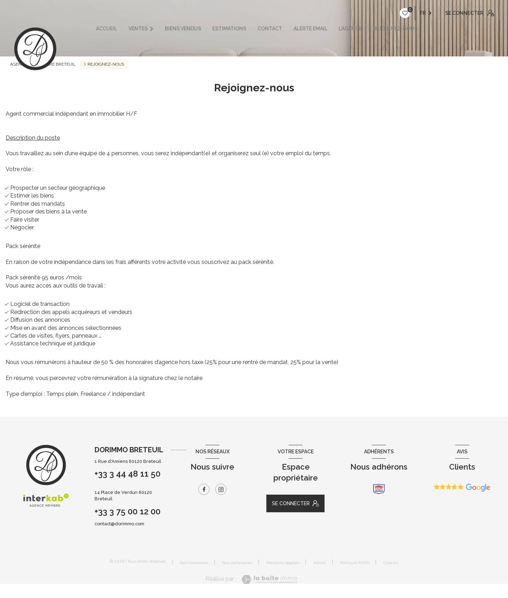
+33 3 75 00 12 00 (128, 511)
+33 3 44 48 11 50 (128, 474)
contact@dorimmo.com (119, 523)
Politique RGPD (354, 562)
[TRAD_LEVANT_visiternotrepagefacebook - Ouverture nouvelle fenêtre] (204, 489)
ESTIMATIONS (229, 28)
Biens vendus (183, 28)
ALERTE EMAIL (310, 28)
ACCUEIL (106, 28)
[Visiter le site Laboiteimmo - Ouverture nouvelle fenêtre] (269, 579)
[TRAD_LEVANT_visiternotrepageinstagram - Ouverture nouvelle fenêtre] (220, 489)
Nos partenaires (237, 562)
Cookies (391, 563)
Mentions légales (282, 562)
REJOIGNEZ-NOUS (395, 28)
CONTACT (270, 28)
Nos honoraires (194, 562)
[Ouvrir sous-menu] (154, 28)
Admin (319, 562)
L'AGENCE (350, 28)
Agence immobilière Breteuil (42, 64)
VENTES (138, 28)
